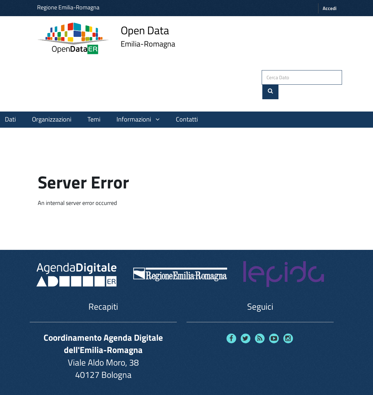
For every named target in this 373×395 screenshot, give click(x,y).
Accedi (330, 8)
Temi (93, 104)
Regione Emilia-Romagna (68, 7)
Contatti (187, 104)
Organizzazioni (51, 104)
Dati (10, 104)
